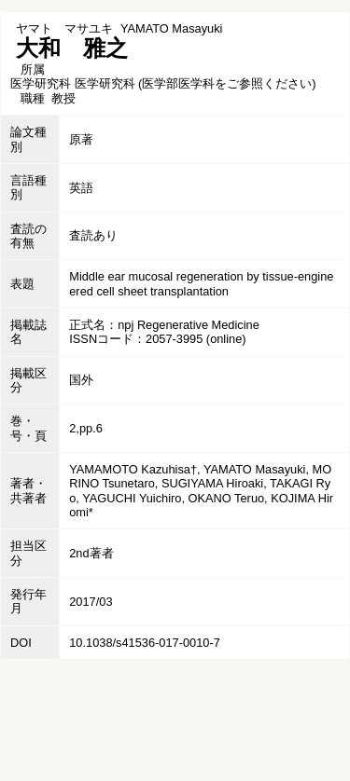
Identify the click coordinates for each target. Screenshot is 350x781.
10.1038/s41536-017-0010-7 (144, 643)
